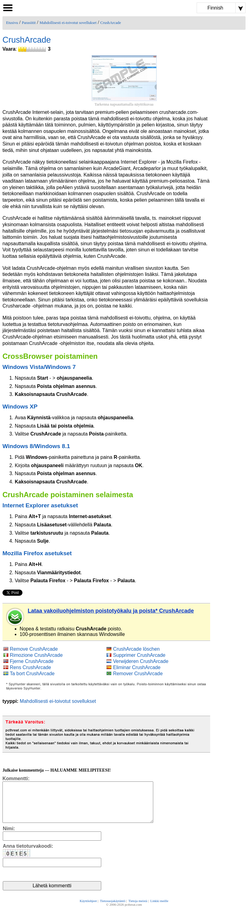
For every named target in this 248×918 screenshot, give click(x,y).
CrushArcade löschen (136, 649)
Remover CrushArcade (137, 673)
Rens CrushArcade (30, 667)
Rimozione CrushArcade (36, 655)
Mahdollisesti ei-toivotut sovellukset (67, 23)
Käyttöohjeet (88, 909)
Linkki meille (159, 909)
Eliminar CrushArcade (136, 667)
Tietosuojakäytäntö (112, 909)
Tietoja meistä (137, 909)
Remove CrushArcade (34, 649)
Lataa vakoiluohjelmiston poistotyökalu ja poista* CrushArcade (111, 611)
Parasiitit (29, 23)
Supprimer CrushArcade (139, 655)
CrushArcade (110, 23)
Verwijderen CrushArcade (140, 661)
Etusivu (12, 23)
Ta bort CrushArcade (32, 673)
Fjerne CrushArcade (32, 661)
